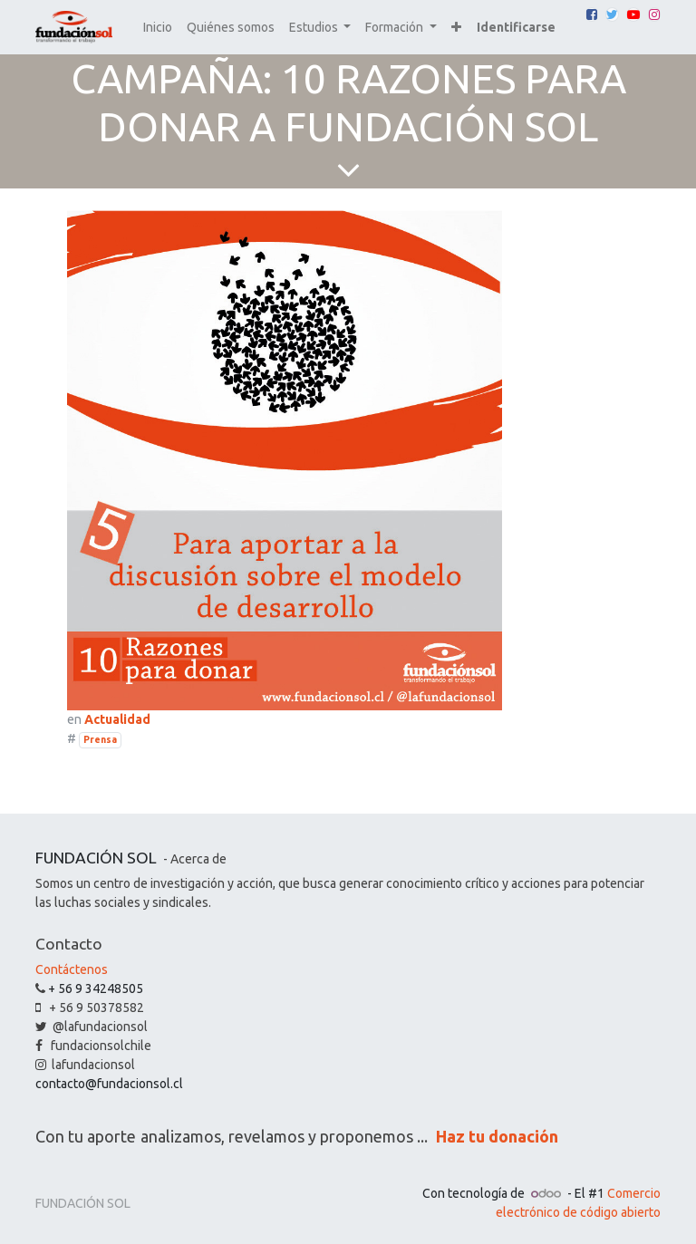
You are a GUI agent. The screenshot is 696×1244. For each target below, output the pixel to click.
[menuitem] (157, 27)
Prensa (100, 739)
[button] (456, 27)
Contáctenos (71, 969)
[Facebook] (591, 14)
